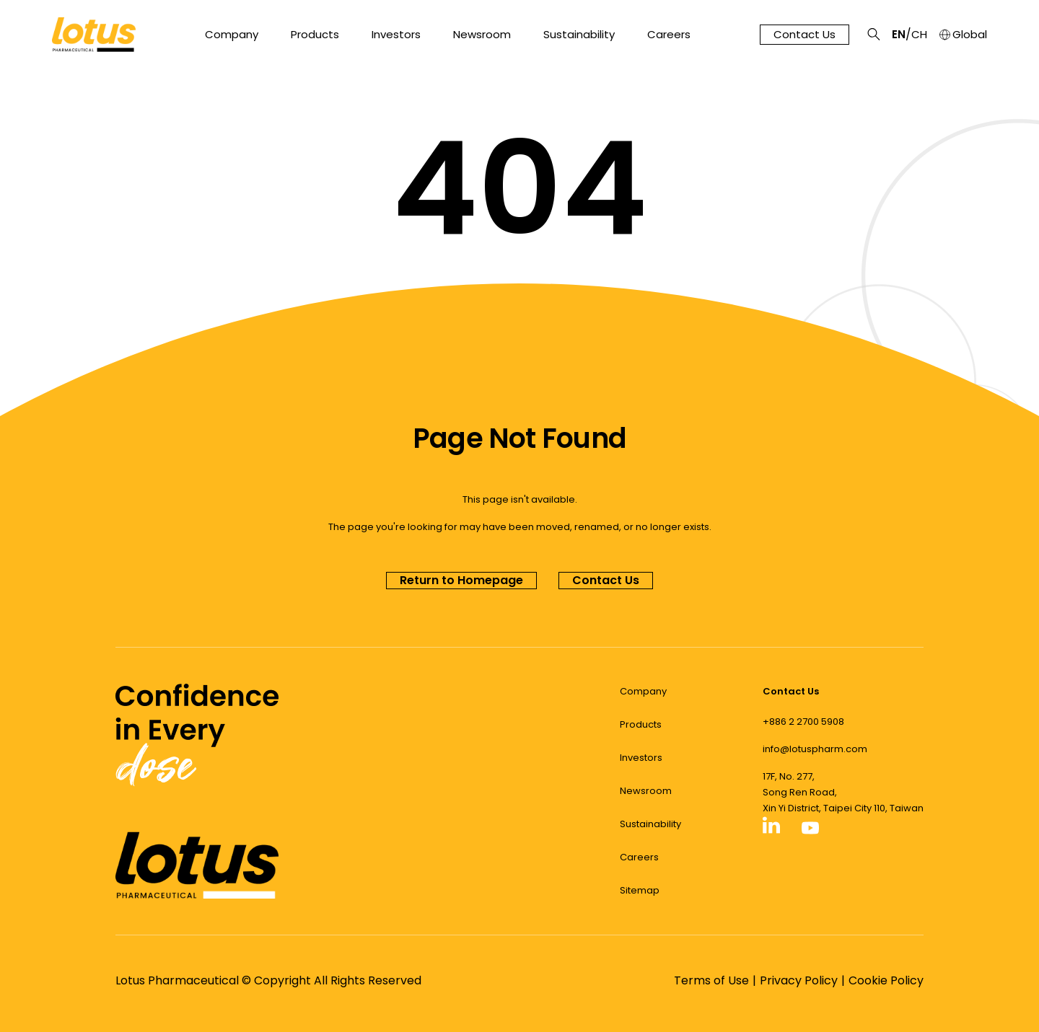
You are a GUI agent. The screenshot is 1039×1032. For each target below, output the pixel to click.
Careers (669, 34)
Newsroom (482, 34)
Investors (396, 34)
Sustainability (579, 34)
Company (231, 34)
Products (315, 34)
